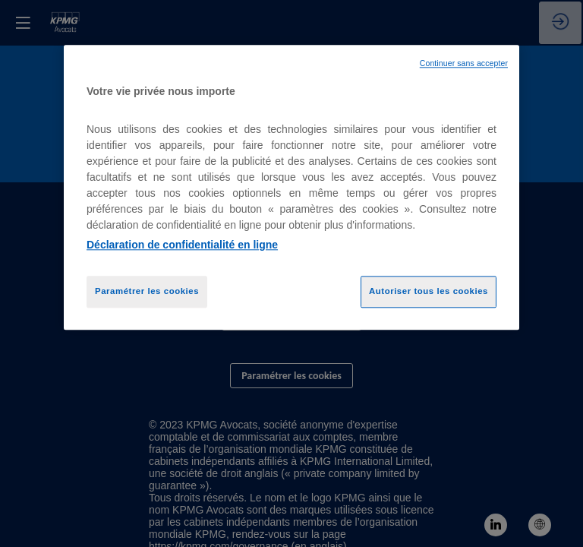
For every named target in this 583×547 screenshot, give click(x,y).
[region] (291, 187)
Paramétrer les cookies (147, 291)
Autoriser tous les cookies (428, 291)
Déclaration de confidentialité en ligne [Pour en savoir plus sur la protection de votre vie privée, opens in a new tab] (182, 245)
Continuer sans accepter (464, 63)
